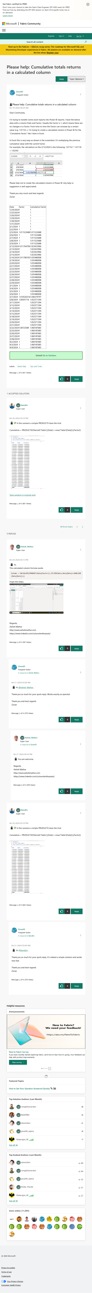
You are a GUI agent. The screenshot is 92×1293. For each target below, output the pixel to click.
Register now (52, 52)
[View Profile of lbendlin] (24, 405)
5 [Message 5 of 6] (19, 713)
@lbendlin (23, 950)
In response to (28, 673)
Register (51, 36)
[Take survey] (18, 1062)
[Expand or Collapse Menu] (4, 30)
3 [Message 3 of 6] (19, 980)
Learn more (8, 15)
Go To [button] (79, 36)
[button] (61, 79)
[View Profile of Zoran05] (19, 91)
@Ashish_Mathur (25, 687)
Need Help (22, 366)
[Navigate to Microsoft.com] (9, 23)
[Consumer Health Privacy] (46, 1285)
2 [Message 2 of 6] (17, 503)
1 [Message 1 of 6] (17, 372)
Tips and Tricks (36, 366)
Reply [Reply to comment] (76, 510)
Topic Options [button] (76, 79)
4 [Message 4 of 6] (17, 642)
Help (70, 36)
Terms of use (6, 1272)
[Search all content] (56, 41)
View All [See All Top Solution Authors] (13, 1145)
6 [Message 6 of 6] (21, 785)
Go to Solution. (50, 355)
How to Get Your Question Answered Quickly (29, 1088)
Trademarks (6, 1276)
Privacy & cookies (8, 1268)
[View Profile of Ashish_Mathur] (27, 546)
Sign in (61, 36)
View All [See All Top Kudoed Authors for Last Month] (13, 1201)
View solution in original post (23, 495)
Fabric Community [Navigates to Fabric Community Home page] (30, 23)
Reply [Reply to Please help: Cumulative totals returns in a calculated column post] (76, 379)
